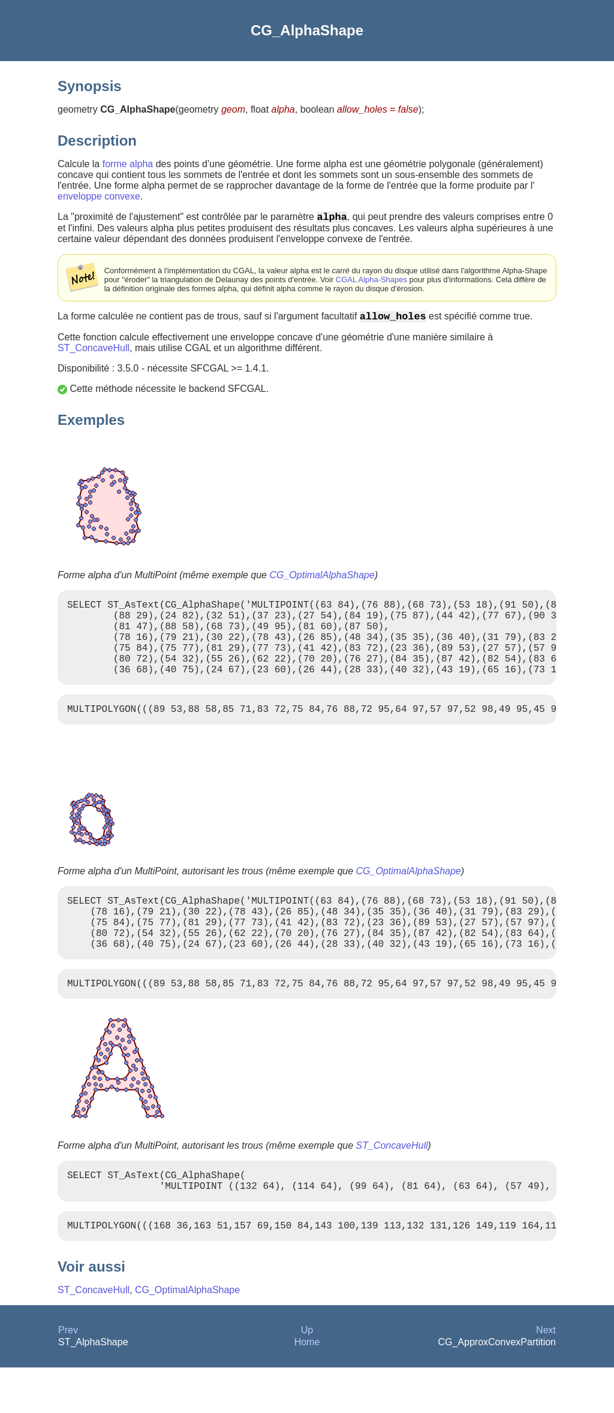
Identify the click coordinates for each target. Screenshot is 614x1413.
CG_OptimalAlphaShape (321, 580)
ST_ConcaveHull (94, 353)
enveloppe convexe (99, 196)
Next (546, 1375)
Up (307, 1375)
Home (307, 1387)
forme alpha (128, 164)
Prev (68, 1375)
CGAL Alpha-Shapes (371, 281)
